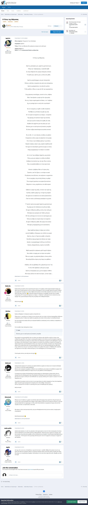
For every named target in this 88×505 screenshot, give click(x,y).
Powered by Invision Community (44, 497)
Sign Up (84, 2)
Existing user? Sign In (75, 2)
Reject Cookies (82, 501)
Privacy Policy (39, 494)
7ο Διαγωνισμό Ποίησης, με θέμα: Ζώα (29, 50)
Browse (3, 8)
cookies (33, 501)
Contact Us (45, 494)
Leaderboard (25, 10)
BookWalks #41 (72, 30)
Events (12, 10)
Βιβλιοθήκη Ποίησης (18, 26)
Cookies (50, 494)
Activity (9, 7)
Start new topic (45, 31)
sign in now (30, 469)
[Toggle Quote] (16, 330)
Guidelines (19, 10)
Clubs (8, 10)
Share (49, 26)
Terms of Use (10, 501)
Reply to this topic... (13, 475)
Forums (2, 10)
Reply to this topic (57, 31)
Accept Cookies (72, 501)
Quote (19, 280)
